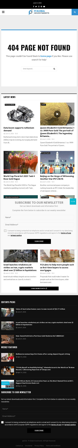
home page (46, 56)
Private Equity (46, 153)
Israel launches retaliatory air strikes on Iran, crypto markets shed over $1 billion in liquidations (20, 267)
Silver (43, 104)
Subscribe (39, 431)
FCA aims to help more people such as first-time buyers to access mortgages (57, 267)
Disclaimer (28, 446)
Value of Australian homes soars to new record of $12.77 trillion (40, 309)
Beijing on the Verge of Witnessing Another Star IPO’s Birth (57, 177)
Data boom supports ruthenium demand (19, 129)
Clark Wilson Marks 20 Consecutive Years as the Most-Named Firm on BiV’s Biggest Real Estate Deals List (44, 382)
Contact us (19, 446)
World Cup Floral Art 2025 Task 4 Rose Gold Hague (19, 177)
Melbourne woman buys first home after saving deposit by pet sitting (43, 354)
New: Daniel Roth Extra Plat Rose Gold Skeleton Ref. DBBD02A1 (40, 336)
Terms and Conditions (53, 446)
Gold (6, 153)
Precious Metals (10, 104)
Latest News (9, 97)
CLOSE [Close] (73, 201)
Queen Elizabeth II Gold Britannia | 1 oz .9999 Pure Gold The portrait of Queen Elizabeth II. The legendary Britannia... (57, 132)
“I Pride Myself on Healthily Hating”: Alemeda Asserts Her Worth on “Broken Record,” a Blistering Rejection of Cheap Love (45, 368)
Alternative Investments (12, 197)
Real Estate (45, 197)
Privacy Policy (39, 446)
